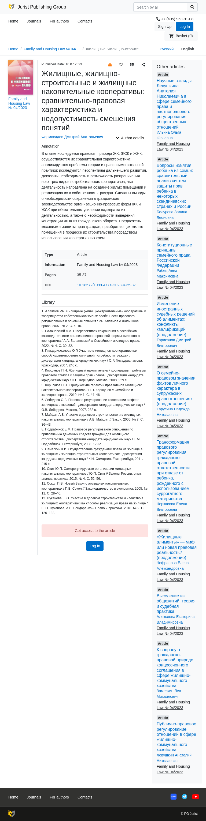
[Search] (160, 7)
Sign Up (164, 26)
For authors (59, 21)
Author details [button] (130, 138)
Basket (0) (181, 36)
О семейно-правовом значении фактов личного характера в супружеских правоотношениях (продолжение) (176, 388)
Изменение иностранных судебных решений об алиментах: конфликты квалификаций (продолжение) (176, 319)
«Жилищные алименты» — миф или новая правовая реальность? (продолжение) (177, 547)
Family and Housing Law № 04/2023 (54, 49)
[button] (110, 64)
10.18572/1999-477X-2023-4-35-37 (106, 285)
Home (13, 21)
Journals (34, 21)
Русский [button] (167, 49)
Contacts (85, 21)
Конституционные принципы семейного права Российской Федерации (174, 255)
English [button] (187, 49)
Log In (184, 26)
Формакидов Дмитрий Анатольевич (72, 137)
